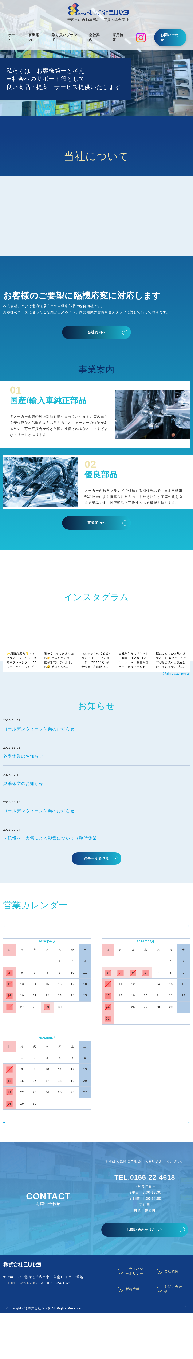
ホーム (11, 37)
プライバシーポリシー (134, 1271)
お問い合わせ (170, 37)
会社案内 (94, 37)
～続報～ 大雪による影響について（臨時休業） (52, 838)
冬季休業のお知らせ (23, 756)
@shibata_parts (176, 673)
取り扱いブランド (64, 37)
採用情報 (118, 37)
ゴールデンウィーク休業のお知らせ (39, 729)
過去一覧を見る (96, 858)
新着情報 (132, 1289)
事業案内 (33, 37)
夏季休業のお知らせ (23, 783)
